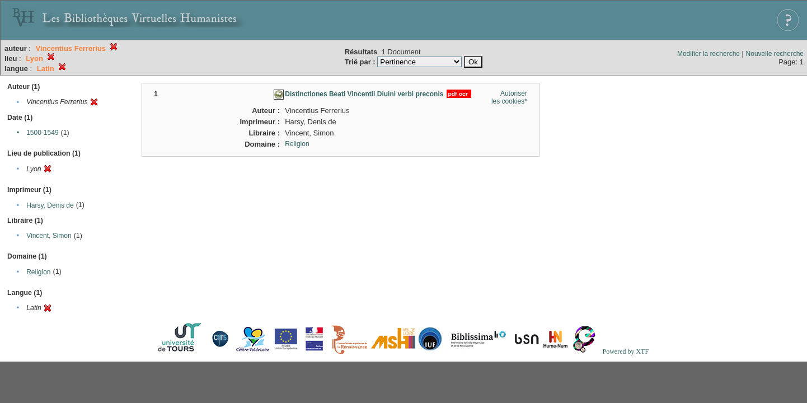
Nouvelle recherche (775, 54)
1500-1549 (42, 133)
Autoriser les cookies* (509, 97)
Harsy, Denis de (49, 205)
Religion (38, 272)
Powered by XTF (625, 351)
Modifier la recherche (708, 54)
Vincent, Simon (49, 236)
